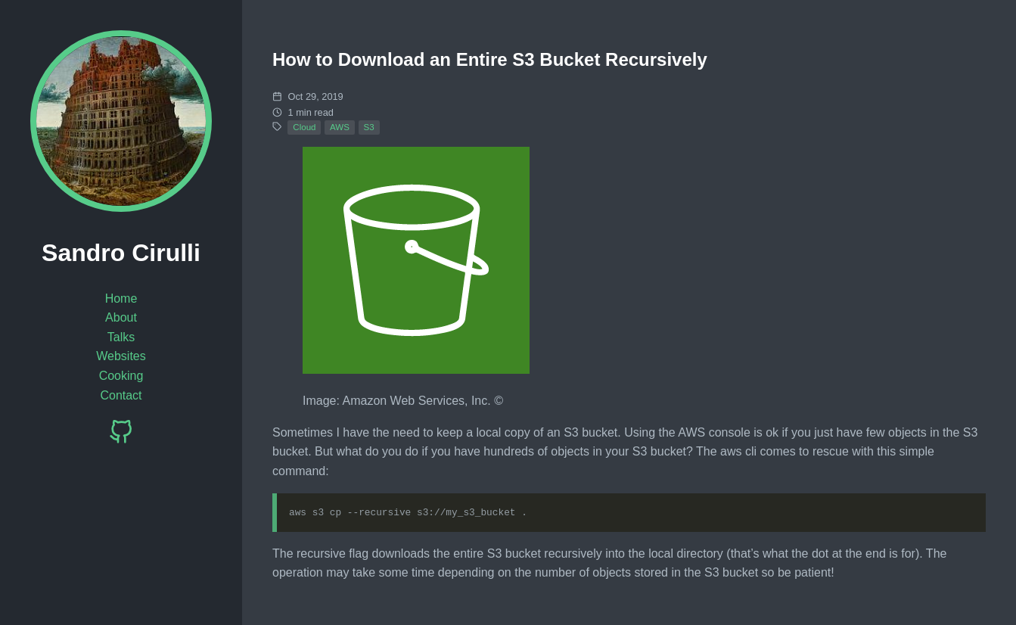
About (121, 317)
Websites (121, 356)
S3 (369, 127)
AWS (340, 127)
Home (121, 298)
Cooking (121, 375)
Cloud (304, 127)
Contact (120, 395)
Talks (121, 337)
